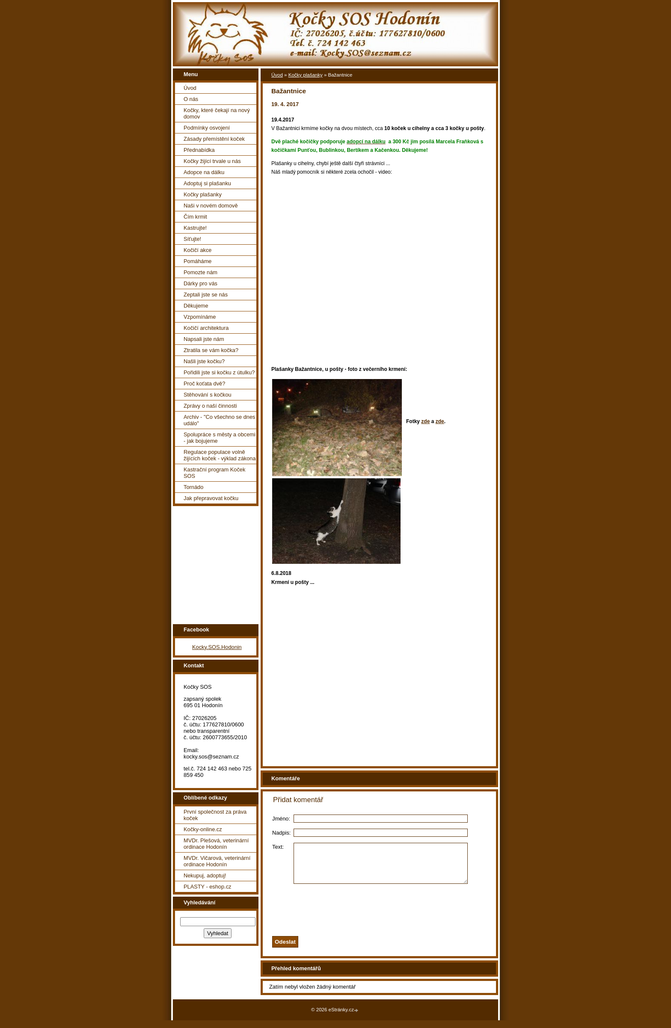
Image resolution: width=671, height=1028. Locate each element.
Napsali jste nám (204, 339)
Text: (278, 847)
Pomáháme (197, 261)
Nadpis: (281, 833)
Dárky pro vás (200, 283)
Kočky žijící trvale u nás (212, 161)
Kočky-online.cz (203, 829)
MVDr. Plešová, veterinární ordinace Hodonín (216, 843)
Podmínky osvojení (207, 127)
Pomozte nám (200, 272)
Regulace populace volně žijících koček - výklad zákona (220, 455)
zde (425, 421)
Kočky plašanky (203, 194)
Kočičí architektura (206, 328)
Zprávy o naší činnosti (210, 406)
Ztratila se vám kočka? (211, 350)
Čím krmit (195, 216)
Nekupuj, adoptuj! (205, 875)
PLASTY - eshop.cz (207, 886)
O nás (191, 99)
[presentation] (390, 915)
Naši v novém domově (211, 205)
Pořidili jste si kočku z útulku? (219, 372)
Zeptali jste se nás (206, 294)
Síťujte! (192, 239)
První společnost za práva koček (215, 815)
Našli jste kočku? (204, 361)
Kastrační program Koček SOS (214, 472)
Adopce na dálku (204, 172)
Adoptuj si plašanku (207, 183)
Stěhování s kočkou (208, 394)
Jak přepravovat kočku (211, 498)
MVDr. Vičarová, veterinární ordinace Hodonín (217, 861)
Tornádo (193, 487)
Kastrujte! (195, 228)
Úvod (190, 88)
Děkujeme (196, 305)
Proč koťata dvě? (204, 383)
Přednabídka (199, 150)
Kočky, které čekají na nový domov (217, 113)
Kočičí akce (197, 250)
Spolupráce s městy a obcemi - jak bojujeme (219, 437)
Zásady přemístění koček (214, 139)
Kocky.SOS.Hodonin (217, 647)
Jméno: (281, 818)
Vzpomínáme (200, 317)
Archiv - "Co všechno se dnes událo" (219, 420)
